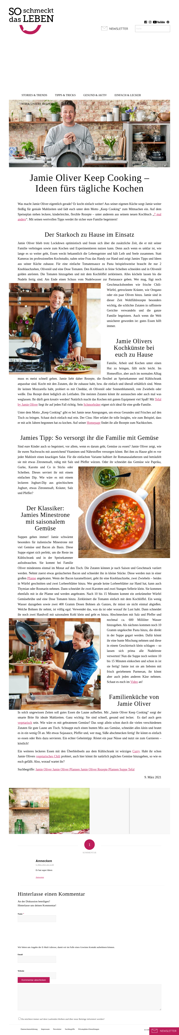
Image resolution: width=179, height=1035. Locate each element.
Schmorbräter (92, 404)
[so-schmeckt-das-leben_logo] (31, 19)
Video (134, 682)
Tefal (131, 769)
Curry (136, 751)
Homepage (94, 422)
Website (21, 971)
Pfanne (31, 578)
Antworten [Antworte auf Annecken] (40, 877)
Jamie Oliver (43, 769)
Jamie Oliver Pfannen (66, 769)
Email (20, 954)
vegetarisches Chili (48, 756)
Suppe (124, 769)
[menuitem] (34, 95)
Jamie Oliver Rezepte (94, 769)
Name (21, 913)
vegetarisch (25, 722)
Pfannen (113, 769)
